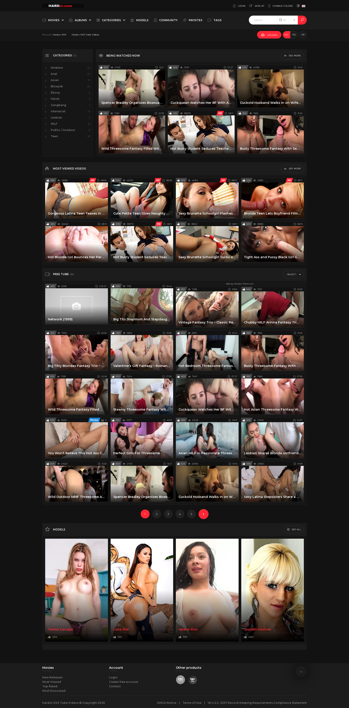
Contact (115, 686)
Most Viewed (51, 681)
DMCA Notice (166, 702)
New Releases (52, 677)
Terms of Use (192, 702)
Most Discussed (53, 690)
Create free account (123, 681)
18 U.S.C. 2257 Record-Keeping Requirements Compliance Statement (257, 702)
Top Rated (49, 686)
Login (113, 677)
